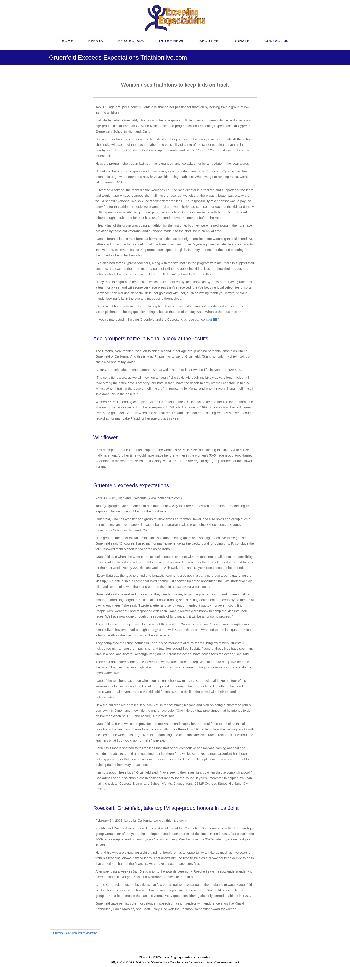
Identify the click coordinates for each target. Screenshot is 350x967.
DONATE (241, 41)
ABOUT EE (208, 41)
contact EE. (209, 319)
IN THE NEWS (171, 41)
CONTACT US (276, 41)
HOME (67, 41)
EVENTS (95, 41)
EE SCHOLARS (131, 41)
